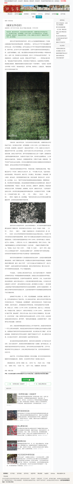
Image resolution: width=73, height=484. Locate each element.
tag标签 (46, 473)
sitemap (53, 473)
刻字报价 (19, 473)
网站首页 (10, 14)
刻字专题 (63, 14)
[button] (23, 8)
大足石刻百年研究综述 (26, 455)
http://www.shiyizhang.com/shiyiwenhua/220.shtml (40, 372)
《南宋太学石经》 (14, 25)
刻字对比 (26, 473)
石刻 (12, 370)
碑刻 (9, 370)
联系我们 (26, 14)
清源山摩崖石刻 (42, 384)
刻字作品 (18, 14)
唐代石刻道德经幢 (60, 27)
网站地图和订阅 (61, 473)
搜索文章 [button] (39, 16)
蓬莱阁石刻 (21, 441)
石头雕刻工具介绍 (60, 51)
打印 (37, 28)
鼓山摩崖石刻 (22, 426)
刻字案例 (55, 14)
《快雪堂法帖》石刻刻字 (18, 384)
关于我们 (33, 14)
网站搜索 (40, 473)
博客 (33, 17)
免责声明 (33, 473)
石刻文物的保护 (60, 58)
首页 (6, 20)
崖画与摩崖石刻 (60, 55)
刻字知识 (47, 14)
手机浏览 (5, 476)
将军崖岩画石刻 (23, 411)
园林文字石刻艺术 (60, 42)
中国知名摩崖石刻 (60, 48)
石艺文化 (40, 14)
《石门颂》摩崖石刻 (61, 29)
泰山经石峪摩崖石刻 (61, 36)
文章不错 (28, 380)
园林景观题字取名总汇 (62, 53)
